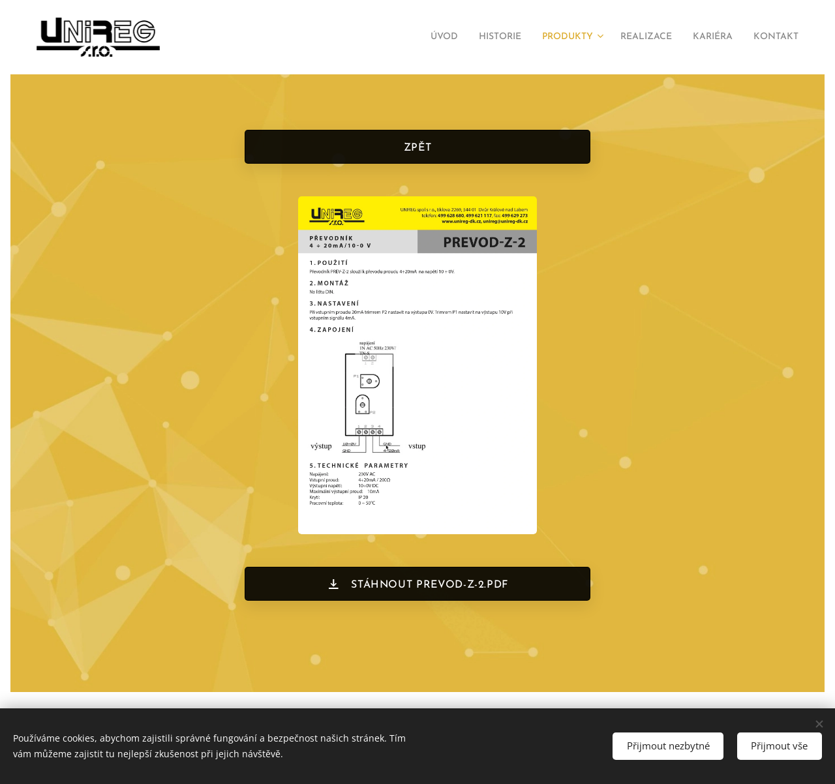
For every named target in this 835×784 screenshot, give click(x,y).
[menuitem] (407, 37)
